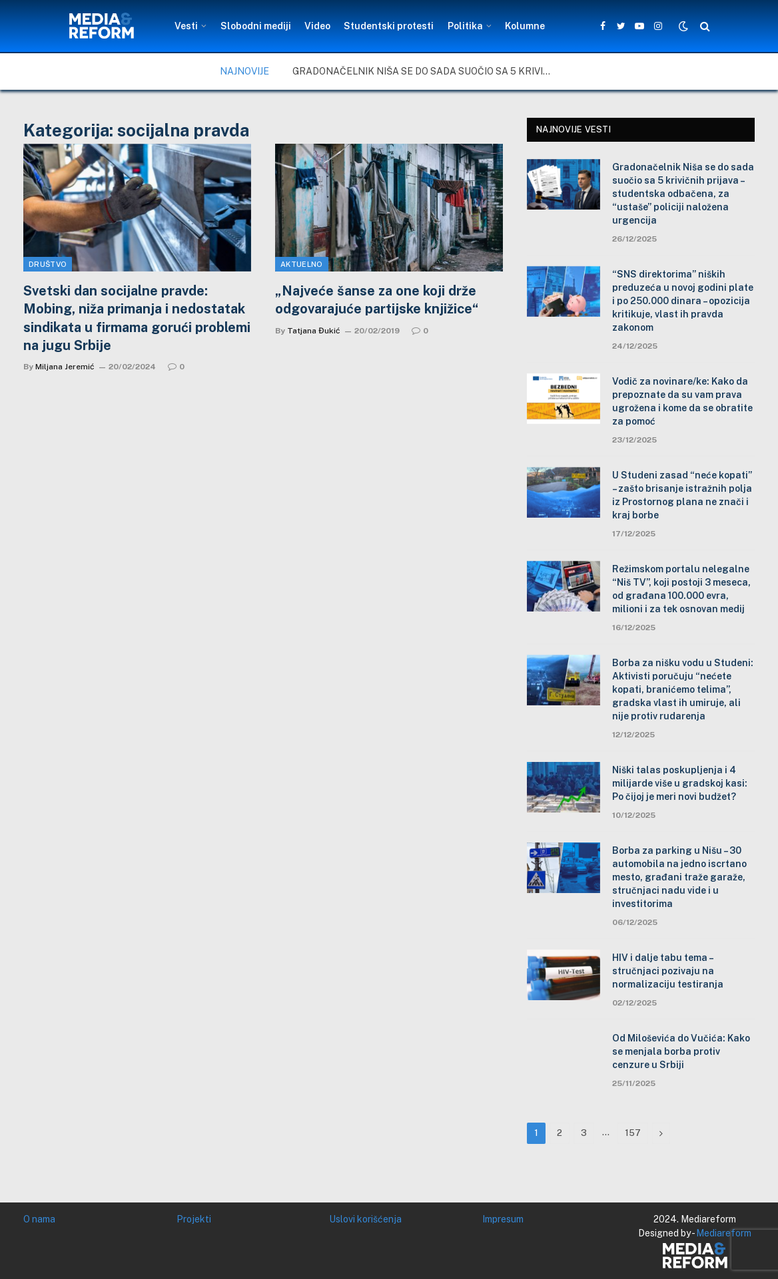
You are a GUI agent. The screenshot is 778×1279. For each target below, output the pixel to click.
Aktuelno (301, 264)
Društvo (48, 264)
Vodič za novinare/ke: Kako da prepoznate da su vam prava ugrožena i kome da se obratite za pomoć (682, 401)
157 (633, 1133)
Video (317, 26)
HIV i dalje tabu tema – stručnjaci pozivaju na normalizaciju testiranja (667, 971)
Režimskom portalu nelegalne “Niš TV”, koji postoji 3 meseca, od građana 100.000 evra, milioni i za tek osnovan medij (681, 589)
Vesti (186, 26)
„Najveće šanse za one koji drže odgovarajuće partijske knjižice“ (377, 300)
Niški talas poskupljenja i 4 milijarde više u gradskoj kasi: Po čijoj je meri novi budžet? (679, 783)
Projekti (194, 1219)
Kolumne (525, 26)
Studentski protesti (389, 26)
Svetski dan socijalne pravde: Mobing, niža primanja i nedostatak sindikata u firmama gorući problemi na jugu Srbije (136, 318)
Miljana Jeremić (65, 366)
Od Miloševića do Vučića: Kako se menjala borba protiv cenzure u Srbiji (681, 1051)
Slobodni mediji (255, 26)
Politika (465, 26)
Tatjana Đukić (313, 330)
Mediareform (723, 1233)
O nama (39, 1219)
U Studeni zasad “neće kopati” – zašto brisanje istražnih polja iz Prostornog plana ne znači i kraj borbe (682, 495)
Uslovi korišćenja (365, 1219)
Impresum (503, 1219)
